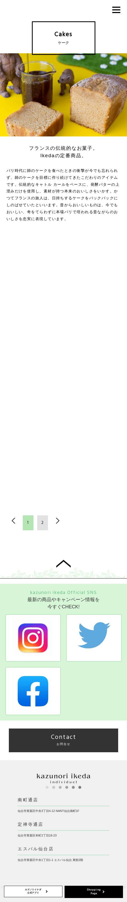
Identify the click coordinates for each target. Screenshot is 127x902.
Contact (63, 739)
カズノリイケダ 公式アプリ (33, 891)
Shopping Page (94, 891)
